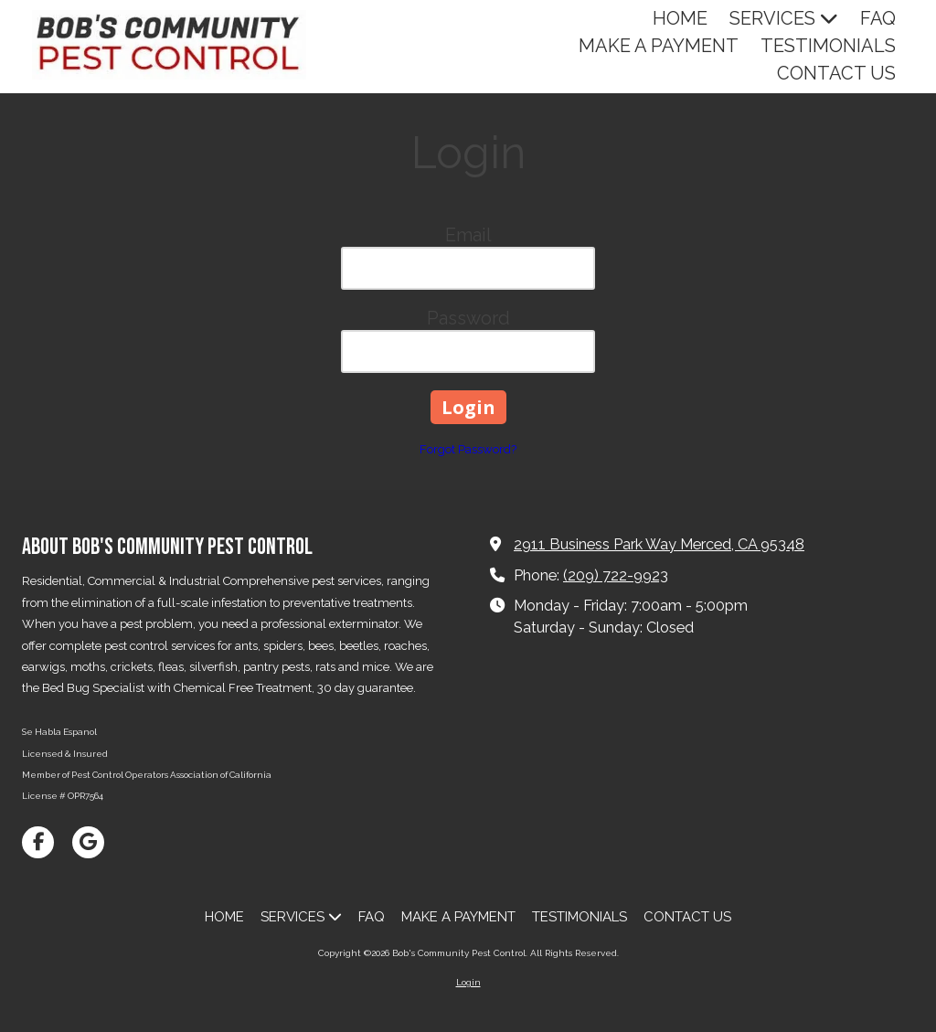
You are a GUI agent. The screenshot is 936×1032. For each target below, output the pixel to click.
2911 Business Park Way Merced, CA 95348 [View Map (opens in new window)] (659, 544)
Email (468, 235)
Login (468, 982)
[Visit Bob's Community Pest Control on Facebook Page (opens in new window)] (38, 842)
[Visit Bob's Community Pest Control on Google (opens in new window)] (88, 842)
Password (468, 318)
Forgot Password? (468, 449)
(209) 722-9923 (615, 575)
